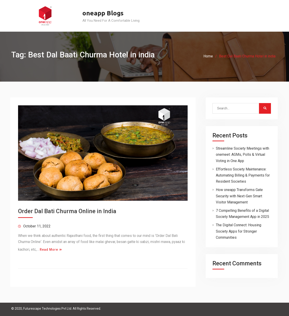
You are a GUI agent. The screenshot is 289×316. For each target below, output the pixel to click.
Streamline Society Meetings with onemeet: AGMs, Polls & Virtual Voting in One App (242, 154)
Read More (49, 249)
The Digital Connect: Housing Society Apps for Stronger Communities (238, 231)
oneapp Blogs (103, 13)
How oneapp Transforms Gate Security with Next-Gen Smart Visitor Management (239, 196)
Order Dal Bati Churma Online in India (67, 211)
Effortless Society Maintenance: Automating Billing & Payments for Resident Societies (243, 175)
